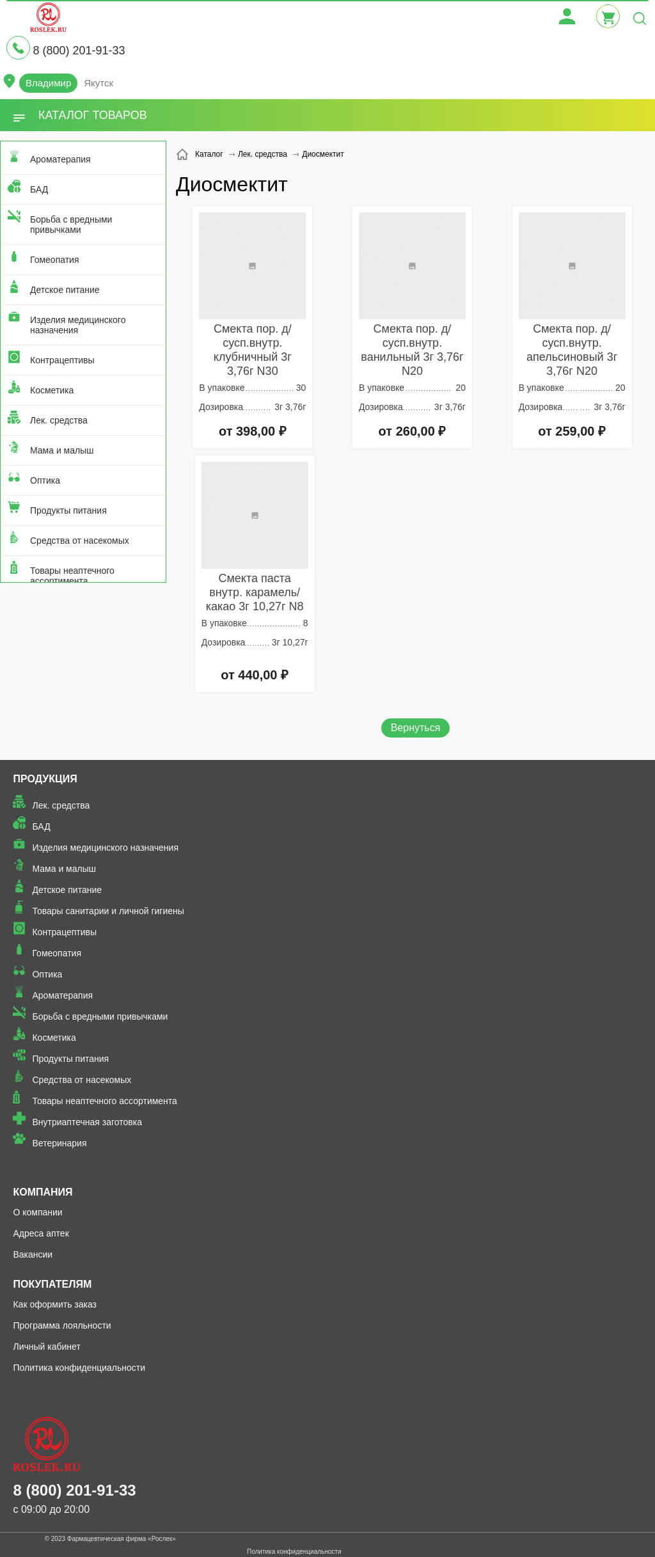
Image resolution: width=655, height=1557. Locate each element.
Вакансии (32, 1254)
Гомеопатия (54, 260)
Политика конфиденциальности (79, 1368)
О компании (37, 1212)
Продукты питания (68, 510)
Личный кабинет (46, 1346)
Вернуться (416, 727)
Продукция (45, 778)
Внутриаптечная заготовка (87, 1122)
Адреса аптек (40, 1233)
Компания (42, 1192)
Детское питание (65, 290)
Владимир (48, 82)
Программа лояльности (62, 1325)
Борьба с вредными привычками (71, 224)
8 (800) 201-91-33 (79, 50)
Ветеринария (59, 1143)
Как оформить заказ (55, 1304)
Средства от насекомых (79, 540)
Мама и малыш (62, 450)
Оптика (45, 480)
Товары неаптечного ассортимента (72, 575)
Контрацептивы (62, 360)
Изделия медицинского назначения (77, 325)
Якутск (98, 82)
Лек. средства (59, 420)
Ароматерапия (60, 159)
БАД (39, 189)
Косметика (52, 390)
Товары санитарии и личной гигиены (108, 911)
